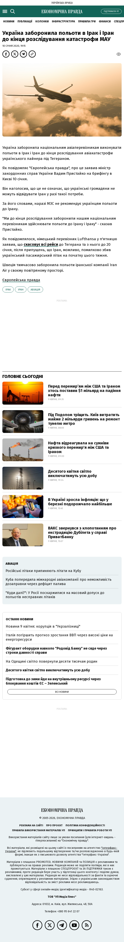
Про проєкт (54, 825)
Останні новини (19, 619)
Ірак (8, 289)
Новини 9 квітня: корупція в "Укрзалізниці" (43, 626)
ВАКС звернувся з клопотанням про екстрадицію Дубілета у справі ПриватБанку (82, 532)
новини (8, 21)
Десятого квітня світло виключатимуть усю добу (72, 473)
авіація (35, 289)
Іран (20, 289)
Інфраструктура (63, 21)
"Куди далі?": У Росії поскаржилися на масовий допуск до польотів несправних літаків (55, 595)
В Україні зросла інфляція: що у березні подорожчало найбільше (80, 501)
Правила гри (87, 21)
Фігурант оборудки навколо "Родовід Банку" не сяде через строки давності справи (56, 650)
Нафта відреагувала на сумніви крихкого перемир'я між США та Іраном (78, 447)
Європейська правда (21, 280)
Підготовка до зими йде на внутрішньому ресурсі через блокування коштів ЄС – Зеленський (53, 681)
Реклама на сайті (31, 825)
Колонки (42, 21)
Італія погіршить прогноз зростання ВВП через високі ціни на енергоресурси (59, 637)
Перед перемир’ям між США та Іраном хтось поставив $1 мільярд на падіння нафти (84, 390)
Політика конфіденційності (85, 825)
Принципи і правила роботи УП (90, 830)
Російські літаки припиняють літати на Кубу (43, 571)
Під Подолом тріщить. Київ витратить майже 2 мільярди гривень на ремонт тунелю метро (84, 419)
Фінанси (105, 21)
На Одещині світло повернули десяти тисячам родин (51, 661)
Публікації (24, 21)
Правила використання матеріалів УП (38, 830)
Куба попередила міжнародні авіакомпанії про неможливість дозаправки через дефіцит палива (58, 581)
